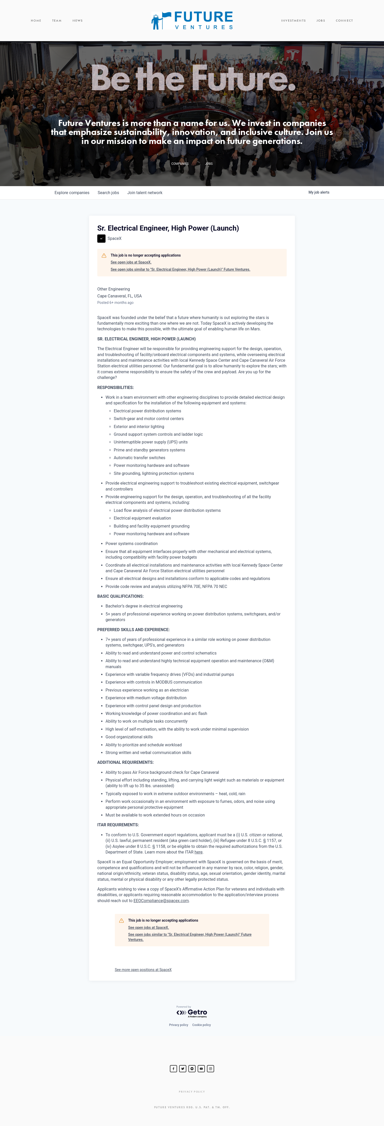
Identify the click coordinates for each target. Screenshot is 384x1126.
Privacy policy (178, 1025)
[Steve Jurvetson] (173, 1068)
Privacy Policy (192, 1091)
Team (57, 21)
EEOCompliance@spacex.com (161, 900)
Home (36, 21)
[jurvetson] (192, 1068)
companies (72, 192)
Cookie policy (201, 1025)
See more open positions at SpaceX (143, 970)
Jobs (321, 21)
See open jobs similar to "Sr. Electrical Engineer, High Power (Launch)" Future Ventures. (180, 269)
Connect (344, 21)
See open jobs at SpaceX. (131, 262)
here (199, 852)
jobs (108, 192)
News (78, 21)
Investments (293, 21)
